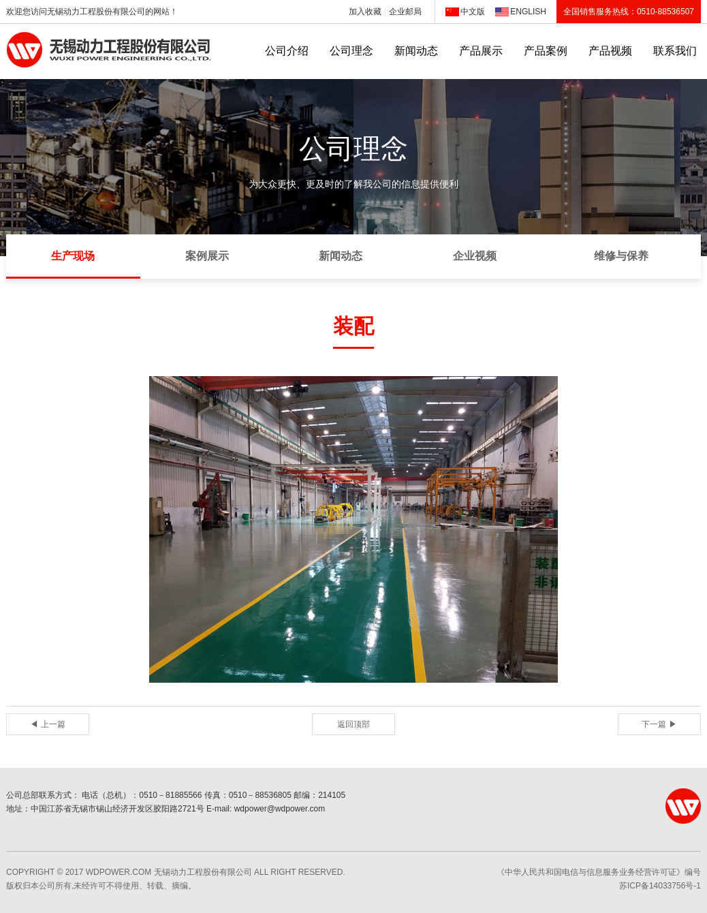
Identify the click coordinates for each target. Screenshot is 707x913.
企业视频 (475, 256)
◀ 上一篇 (47, 724)
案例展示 (207, 256)
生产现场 (73, 256)
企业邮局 (405, 11)
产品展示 (481, 51)
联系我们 (675, 51)
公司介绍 (287, 51)
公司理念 (351, 51)
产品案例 (545, 51)
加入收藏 (365, 11)
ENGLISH (528, 11)
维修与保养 (621, 256)
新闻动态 (416, 51)
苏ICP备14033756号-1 (660, 886)
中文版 (472, 11)
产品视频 (610, 51)
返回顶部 (353, 724)
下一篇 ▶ (659, 724)
